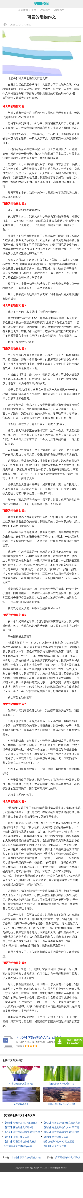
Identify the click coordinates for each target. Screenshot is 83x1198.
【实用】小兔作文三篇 (54, 1146)
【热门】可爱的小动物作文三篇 (20, 1141)
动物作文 (59, 10)
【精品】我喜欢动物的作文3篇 (26, 1157)
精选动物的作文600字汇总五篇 (58, 1141)
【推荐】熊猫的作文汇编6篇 (18, 1127)
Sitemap (64, 1168)
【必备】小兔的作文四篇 (17, 1137)
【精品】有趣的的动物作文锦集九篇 (61, 1122)
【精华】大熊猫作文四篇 (55, 1137)
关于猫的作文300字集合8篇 (18, 1146)
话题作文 (45, 10)
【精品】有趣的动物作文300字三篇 (61, 1127)
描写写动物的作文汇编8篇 (67, 1157)
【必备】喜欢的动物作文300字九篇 (22, 1132)
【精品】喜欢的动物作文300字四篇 (61, 1132)
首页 (33, 10)
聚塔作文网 (34, 1168)
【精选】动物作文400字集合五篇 (21, 1122)
